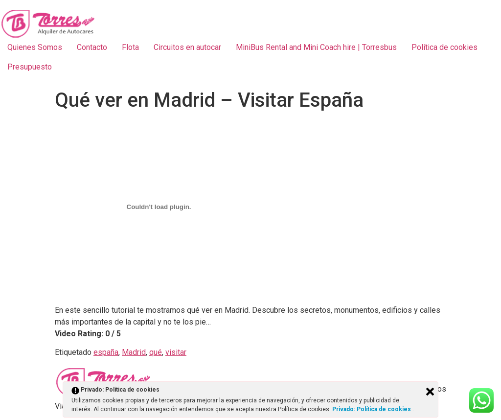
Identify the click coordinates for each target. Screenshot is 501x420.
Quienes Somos (34, 47)
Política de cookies (444, 47)
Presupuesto (29, 66)
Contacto (92, 47)
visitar (175, 352)
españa (105, 352)
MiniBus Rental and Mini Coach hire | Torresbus (316, 47)
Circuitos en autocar (187, 47)
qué (155, 352)
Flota (130, 47)
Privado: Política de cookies (372, 409)
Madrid (134, 352)
